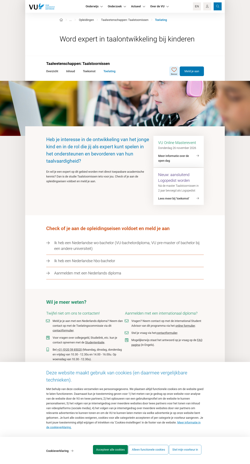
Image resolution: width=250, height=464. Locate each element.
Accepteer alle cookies (104, 452)
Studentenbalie (94, 342)
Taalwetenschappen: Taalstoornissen (124, 20)
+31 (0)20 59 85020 (69, 349)
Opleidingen (86, 20)
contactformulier (63, 330)
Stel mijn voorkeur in (185, 452)
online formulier (185, 325)
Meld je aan (191, 71)
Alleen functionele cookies (145, 452)
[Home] (61, 20)
